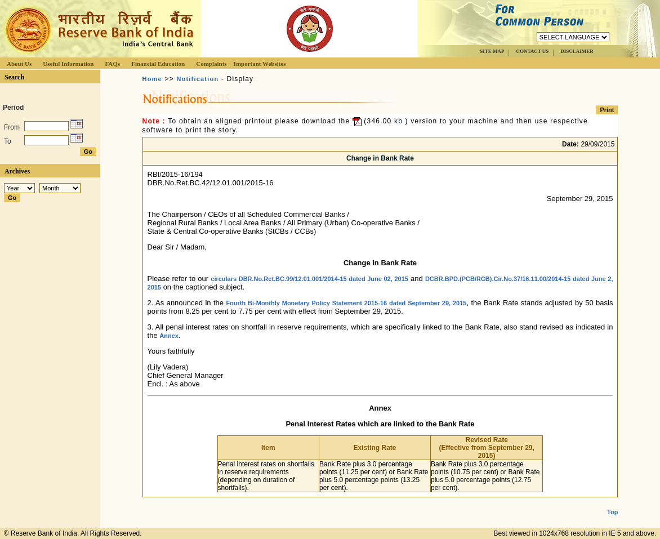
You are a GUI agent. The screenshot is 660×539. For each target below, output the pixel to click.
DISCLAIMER (577, 51)
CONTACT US (532, 51)
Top (612, 503)
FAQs (112, 63)
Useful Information (68, 63)
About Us (19, 63)
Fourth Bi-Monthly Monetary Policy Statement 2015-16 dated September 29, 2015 (346, 303)
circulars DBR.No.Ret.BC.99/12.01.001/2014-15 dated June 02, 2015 (309, 278)
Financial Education (158, 63)
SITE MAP (492, 51)
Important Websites (260, 63)
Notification (197, 78)
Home (152, 78)
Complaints (211, 63)
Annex (169, 335)
